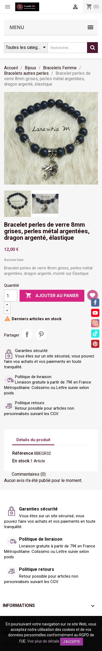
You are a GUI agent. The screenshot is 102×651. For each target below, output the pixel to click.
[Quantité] (10, 296)
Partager (26, 334)
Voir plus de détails (43, 641)
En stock (20, 460)
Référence (22, 453)
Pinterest (41, 334)
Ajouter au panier (52, 295)
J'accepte (71, 642)
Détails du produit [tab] (33, 439)
